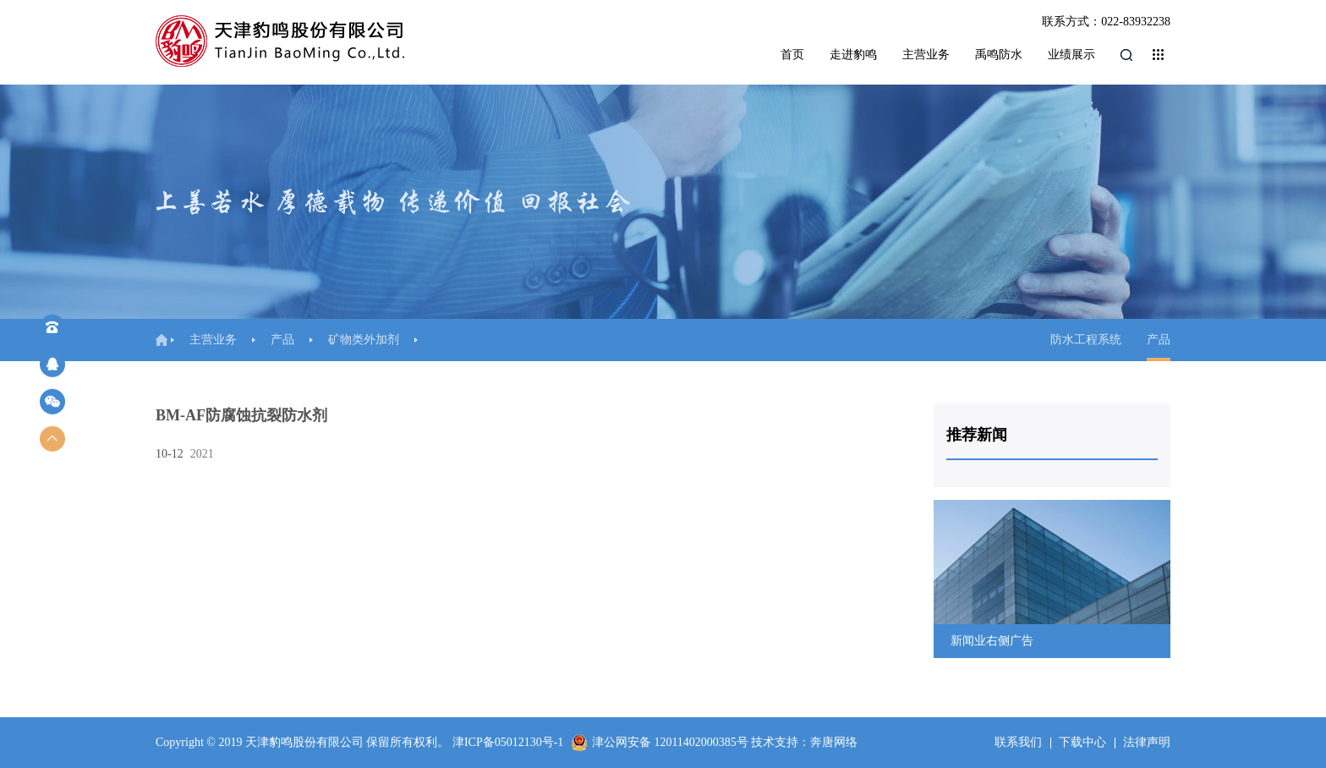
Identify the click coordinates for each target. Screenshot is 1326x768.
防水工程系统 (1085, 339)
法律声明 (1146, 742)
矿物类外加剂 (363, 339)
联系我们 (1018, 742)
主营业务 (926, 54)
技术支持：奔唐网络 (804, 742)
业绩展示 (1071, 54)
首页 (792, 54)
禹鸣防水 (998, 54)
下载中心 (1082, 742)
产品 (282, 339)
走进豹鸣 (853, 54)
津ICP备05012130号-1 (507, 742)
